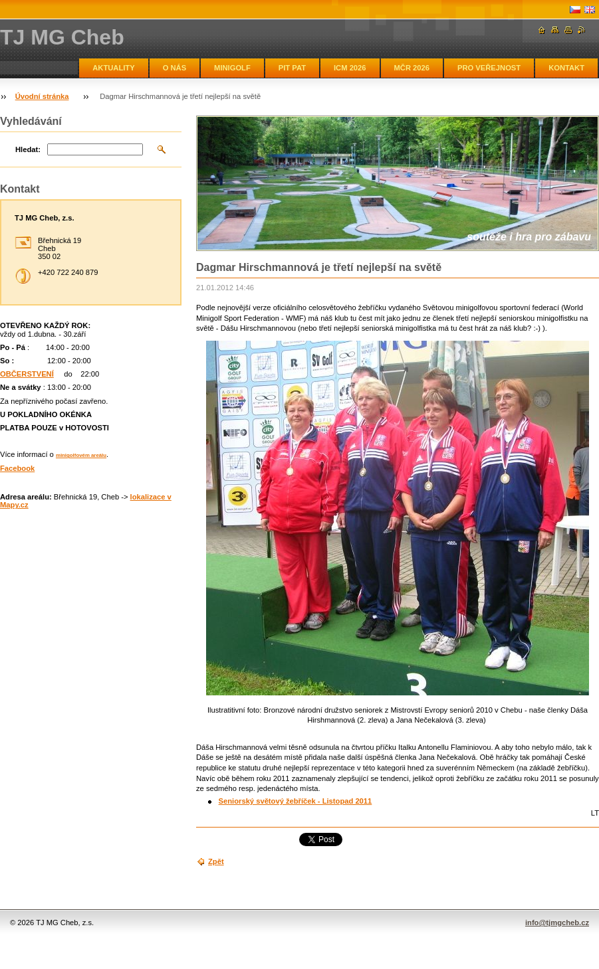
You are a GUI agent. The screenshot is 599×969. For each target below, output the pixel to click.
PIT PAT (292, 68)
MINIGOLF (232, 68)
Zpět (216, 861)
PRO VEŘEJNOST (489, 68)
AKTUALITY (113, 68)
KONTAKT (566, 68)
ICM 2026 (350, 68)
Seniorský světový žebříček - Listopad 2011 (295, 801)
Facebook (17, 468)
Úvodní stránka (42, 96)
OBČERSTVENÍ (27, 374)
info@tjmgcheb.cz (557, 922)
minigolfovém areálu (81, 455)
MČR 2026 (411, 68)
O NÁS (174, 68)
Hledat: (28, 149)
